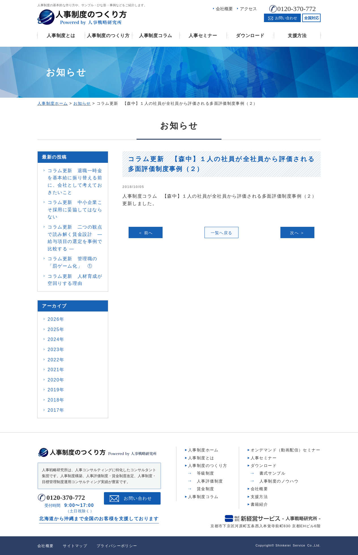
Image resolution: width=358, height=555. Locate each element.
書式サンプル (272, 473)
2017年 (56, 410)
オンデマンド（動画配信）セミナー (285, 450)
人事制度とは (61, 35)
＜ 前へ (145, 232)
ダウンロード (250, 35)
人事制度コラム (155, 35)
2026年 (56, 319)
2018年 (56, 400)
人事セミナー (203, 35)
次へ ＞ (297, 232)
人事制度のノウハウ (279, 481)
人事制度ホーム (203, 450)
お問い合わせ (138, 498)
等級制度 (205, 473)
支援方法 (297, 35)
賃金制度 (205, 488)
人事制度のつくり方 (108, 35)
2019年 (56, 389)
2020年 (56, 379)
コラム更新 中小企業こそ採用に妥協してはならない (75, 209)
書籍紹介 (259, 504)
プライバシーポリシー (117, 546)
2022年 (56, 359)
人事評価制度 (210, 481)
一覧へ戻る (222, 232)
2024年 (56, 339)
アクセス (248, 8)
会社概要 (224, 8)
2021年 (56, 369)
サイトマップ (75, 546)
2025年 (56, 329)
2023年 (56, 349)
